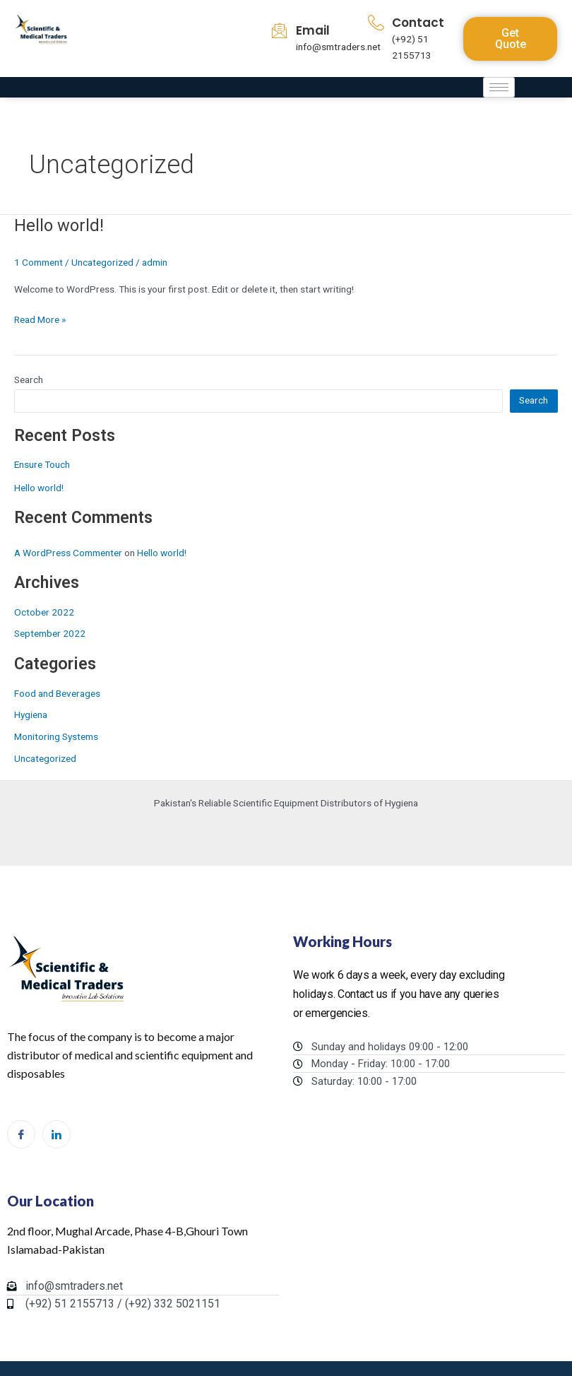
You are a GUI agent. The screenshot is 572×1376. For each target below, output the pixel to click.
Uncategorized (102, 262)
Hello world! (59, 225)
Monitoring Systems (56, 736)
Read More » (40, 318)
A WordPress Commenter (68, 552)
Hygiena (30, 714)
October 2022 (44, 612)
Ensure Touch (42, 464)
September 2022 (49, 633)
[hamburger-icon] (499, 87)
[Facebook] (21, 1134)
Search (28, 379)
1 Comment (38, 262)
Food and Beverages (57, 693)
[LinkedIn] (56, 1134)
